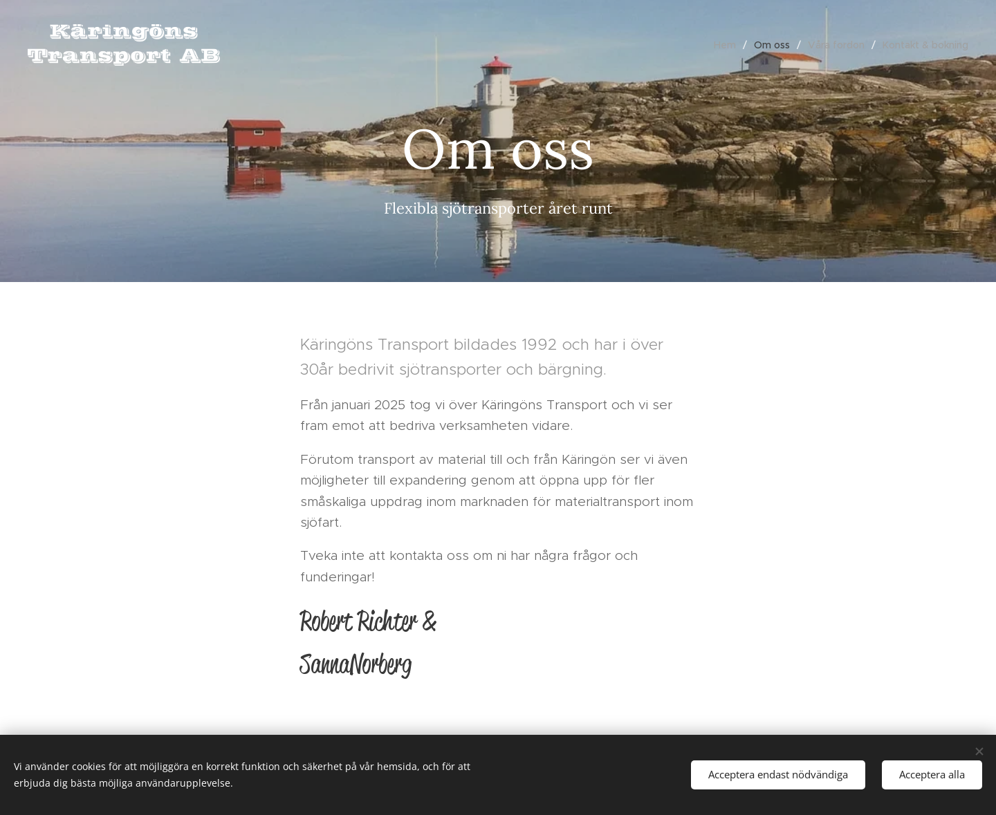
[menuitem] (728, 45)
